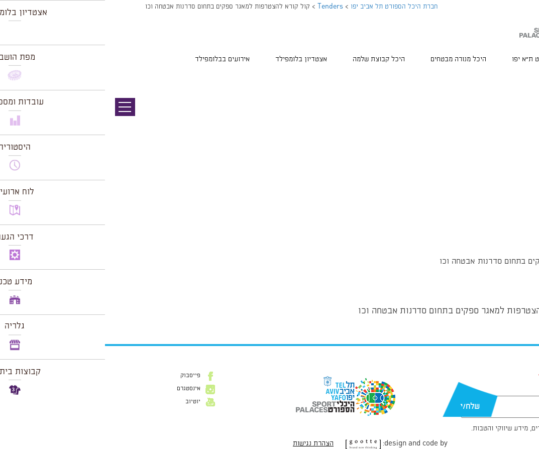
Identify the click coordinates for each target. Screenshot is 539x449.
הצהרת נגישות (208, 443)
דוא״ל (491, 390)
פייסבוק (85, 376)
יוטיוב (87, 402)
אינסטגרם (83, 389)
